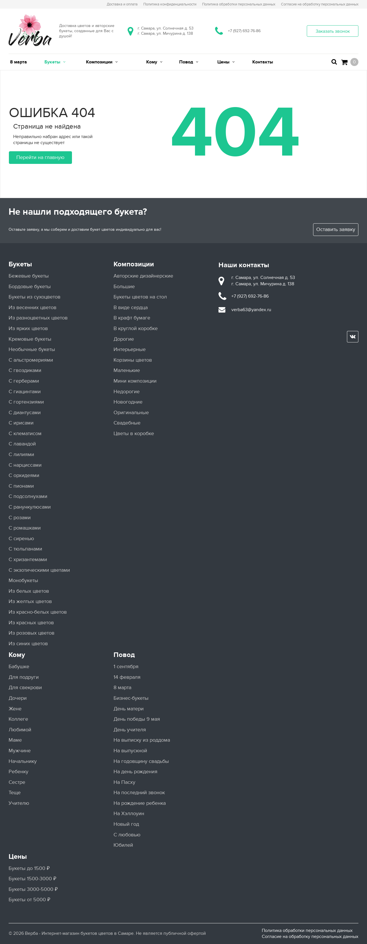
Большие (124, 287)
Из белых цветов (29, 591)
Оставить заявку (335, 229)
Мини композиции (135, 381)
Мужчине (20, 751)
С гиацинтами (25, 392)
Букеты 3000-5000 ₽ (33, 889)
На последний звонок (139, 793)
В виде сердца (131, 308)
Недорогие (127, 392)
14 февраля (127, 677)
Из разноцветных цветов (38, 318)
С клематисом (25, 434)
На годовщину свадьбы (141, 761)
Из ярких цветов (28, 328)
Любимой (20, 730)
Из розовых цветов (31, 633)
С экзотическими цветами (39, 570)
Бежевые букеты (29, 276)
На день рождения (135, 772)
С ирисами (21, 423)
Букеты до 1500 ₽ (29, 868)
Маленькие (127, 370)
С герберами (24, 381)
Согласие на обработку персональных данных (310, 936)
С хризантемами (28, 560)
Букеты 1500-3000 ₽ (32, 879)
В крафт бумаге (132, 318)
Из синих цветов (28, 644)
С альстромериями (31, 360)
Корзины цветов (133, 360)
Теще (15, 793)
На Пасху (124, 782)
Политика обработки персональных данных (307, 930)
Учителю (19, 803)
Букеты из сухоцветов (34, 297)
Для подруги (24, 677)
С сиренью (21, 539)
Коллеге (18, 719)
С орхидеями (24, 475)
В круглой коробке (136, 328)
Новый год (126, 824)
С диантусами (25, 413)
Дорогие (124, 339)
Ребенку (18, 772)
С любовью (127, 835)
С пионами (21, 486)
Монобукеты (23, 580)
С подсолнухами (28, 496)
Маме (15, 740)
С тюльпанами (25, 549)
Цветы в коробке (134, 434)
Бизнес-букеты (131, 698)
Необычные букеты (32, 349)
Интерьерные (130, 349)
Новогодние (128, 402)
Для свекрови (25, 688)
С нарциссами (25, 465)
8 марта (122, 688)
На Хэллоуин (129, 814)
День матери (129, 709)
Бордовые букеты (30, 287)
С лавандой (22, 444)
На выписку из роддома (142, 740)
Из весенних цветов (32, 308)
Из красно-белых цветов (38, 612)
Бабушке (19, 667)
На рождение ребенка (140, 803)
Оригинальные (131, 413)
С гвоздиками (25, 370)
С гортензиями (26, 402)
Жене (15, 709)
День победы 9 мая (137, 719)
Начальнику (23, 761)
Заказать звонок (333, 31)
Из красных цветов (31, 623)
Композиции (134, 264)
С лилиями (21, 454)
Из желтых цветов (30, 601)
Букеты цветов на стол (140, 297)
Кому (17, 655)
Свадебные (127, 423)
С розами (20, 518)
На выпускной (130, 751)
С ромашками (25, 528)
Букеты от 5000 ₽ (29, 900)
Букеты (20, 264)
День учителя (130, 730)
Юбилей (123, 845)
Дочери (18, 698)
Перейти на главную (40, 157)
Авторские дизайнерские (143, 276)
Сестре (17, 782)
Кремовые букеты (30, 339)
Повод (124, 655)
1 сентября (126, 667)
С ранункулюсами (30, 507)
